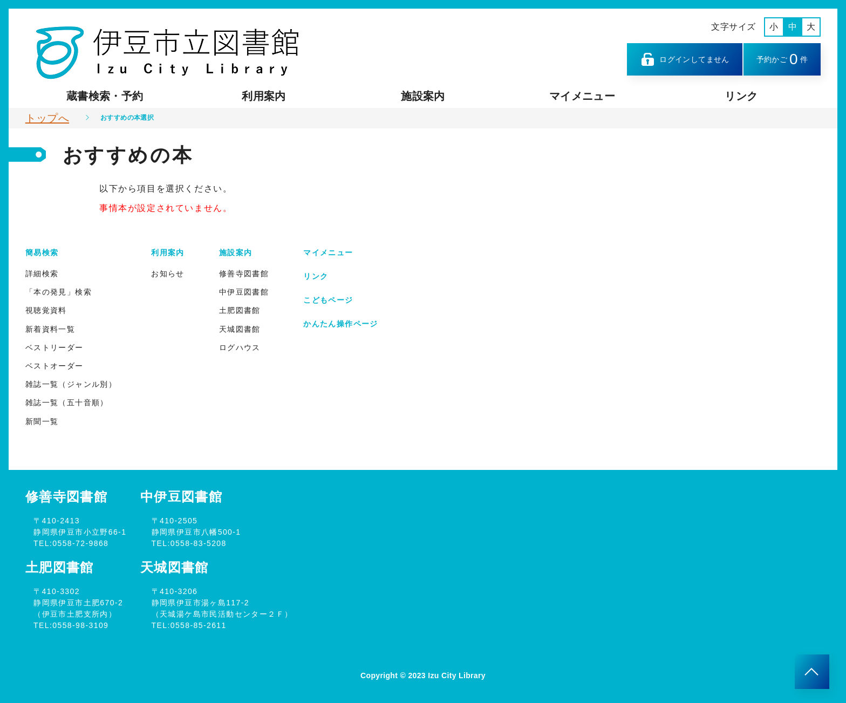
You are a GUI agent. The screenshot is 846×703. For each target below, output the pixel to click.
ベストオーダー (54, 365)
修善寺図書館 (244, 273)
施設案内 (423, 96)
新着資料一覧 (50, 329)
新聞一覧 (42, 421)
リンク (741, 96)
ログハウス (240, 347)
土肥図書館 (240, 310)
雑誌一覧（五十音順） (66, 402)
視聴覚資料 (46, 310)
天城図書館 (240, 329)
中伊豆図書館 (244, 292)
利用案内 (263, 96)
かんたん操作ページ (340, 323)
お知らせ (168, 273)
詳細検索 (42, 273)
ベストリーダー (54, 347)
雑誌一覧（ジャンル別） (71, 384)
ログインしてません (684, 59)
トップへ (47, 118)
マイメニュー (582, 96)
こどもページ (328, 300)
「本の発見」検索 (58, 292)
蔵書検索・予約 (104, 96)
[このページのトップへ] (812, 671)
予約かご (782, 59)
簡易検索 (42, 252)
